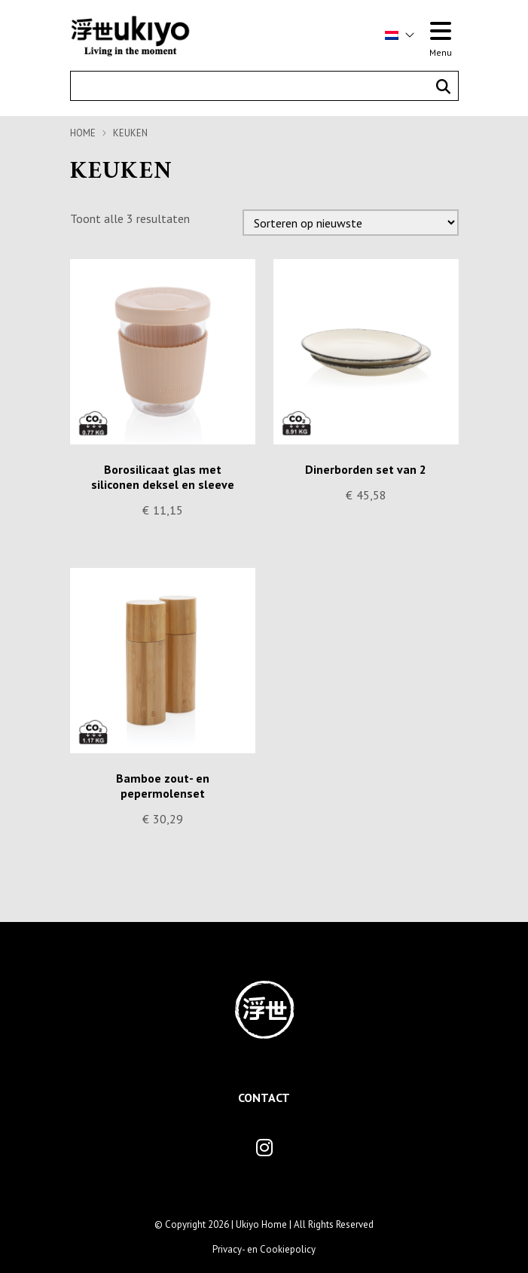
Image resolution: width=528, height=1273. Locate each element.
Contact (264, 1097)
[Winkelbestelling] (351, 222)
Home (83, 133)
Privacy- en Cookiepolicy (264, 1249)
